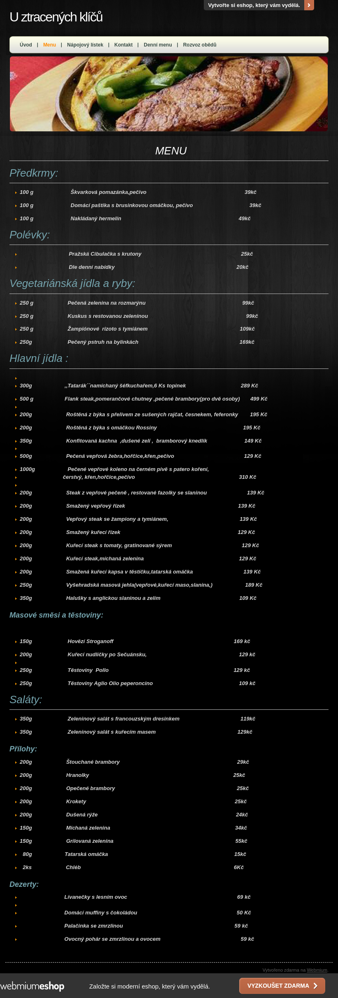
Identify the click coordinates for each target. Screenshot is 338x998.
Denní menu (158, 45)
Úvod (26, 45)
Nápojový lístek (85, 45)
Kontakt (123, 45)
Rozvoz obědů (200, 45)
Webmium (317, 970)
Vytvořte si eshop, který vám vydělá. (254, 5)
